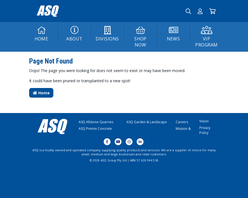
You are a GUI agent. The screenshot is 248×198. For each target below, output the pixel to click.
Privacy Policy (204, 130)
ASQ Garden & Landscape (146, 122)
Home (41, 92)
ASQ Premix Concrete (95, 128)
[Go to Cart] (212, 11)
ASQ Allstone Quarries (96, 122)
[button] (200, 11)
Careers (182, 122)
